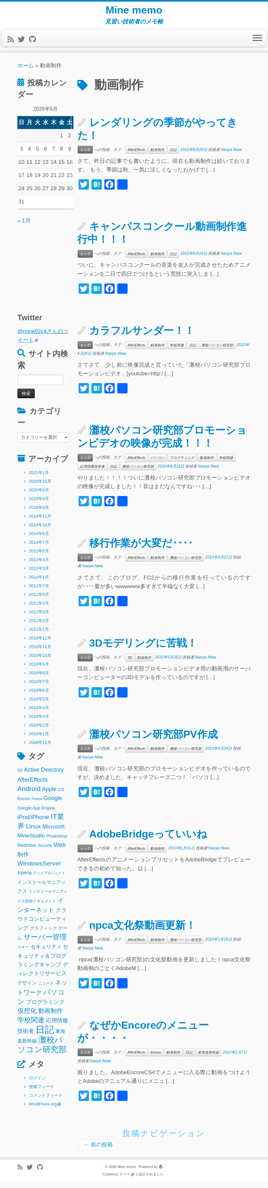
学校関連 (177, 350)
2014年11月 (40, 522)
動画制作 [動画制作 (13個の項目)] (50, 1016)
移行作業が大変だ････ (141, 549)
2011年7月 (39, 591)
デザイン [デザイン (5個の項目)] (27, 988)
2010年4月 (39, 713)
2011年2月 (39, 626)
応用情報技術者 (92, 472)
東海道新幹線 (208, 1058)
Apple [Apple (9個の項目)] (49, 794)
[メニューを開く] (257, 44)
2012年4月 (39, 565)
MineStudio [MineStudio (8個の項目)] (31, 841)
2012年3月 (39, 574)
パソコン (157, 463)
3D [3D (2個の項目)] (20, 776)
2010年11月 (40, 652)
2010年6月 (39, 696)
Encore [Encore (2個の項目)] (23, 804)
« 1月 (24, 226)
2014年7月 (39, 548)
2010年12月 (40, 643)
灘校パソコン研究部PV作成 (153, 740)
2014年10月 (40, 530)
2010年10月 (40, 661)
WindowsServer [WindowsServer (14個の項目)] (39, 869)
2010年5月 (39, 704)
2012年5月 (39, 556)
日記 (173, 155)
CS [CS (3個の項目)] (61, 795)
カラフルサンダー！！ (142, 336)
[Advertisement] (57, 271)
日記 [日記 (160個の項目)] (44, 1035)
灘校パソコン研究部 (217, 350)
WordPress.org (43, 1109)
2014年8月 (39, 539)
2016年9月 (39, 513)
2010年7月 (39, 687)
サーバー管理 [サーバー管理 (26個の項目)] (45, 942)
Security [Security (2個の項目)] (45, 851)
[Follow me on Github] (34, 45)
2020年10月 (40, 487)
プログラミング (182, 463)
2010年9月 (39, 670)
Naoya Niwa (231, 155)
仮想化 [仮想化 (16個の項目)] (27, 1016)
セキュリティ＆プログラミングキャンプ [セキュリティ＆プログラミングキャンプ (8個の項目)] (42, 961)
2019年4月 (39, 504)
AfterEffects (136, 155)
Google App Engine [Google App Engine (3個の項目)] (36, 813)
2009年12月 (40, 748)
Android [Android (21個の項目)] (29, 794)
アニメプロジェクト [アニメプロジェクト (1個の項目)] (49, 879)
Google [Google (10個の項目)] (52, 804)
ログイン (37, 1083)
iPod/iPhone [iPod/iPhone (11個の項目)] (33, 822)
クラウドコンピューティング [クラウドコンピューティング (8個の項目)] (42, 924)
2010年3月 (39, 722)
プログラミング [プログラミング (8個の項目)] (45, 1008)
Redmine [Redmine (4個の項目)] (26, 850)
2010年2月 (39, 730)
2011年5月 (39, 600)
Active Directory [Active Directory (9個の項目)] (44, 775)
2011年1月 (39, 635)
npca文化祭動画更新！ (142, 930)
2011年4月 (39, 609)
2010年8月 (39, 678)
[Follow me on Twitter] (23, 45)
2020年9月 (39, 495)
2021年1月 (39, 478)
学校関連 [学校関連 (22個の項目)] (30, 1025)
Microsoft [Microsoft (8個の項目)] (54, 832)
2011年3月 (39, 617)
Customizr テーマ (116, 1180)
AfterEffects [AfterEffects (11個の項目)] (32, 785)
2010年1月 (39, 739)
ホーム (25, 71)
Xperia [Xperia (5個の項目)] (24, 878)
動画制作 (157, 155)
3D (130, 663)
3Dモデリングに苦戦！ (143, 649)
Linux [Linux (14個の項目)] (33, 832)
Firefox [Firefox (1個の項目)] (37, 805)
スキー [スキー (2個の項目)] (23, 953)
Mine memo (134, 13)
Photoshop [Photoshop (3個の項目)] (56, 841)
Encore (155, 1058)
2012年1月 (39, 582)
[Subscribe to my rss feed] (12, 45)
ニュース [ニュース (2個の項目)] (46, 988)
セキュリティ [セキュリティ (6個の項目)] (46, 952)
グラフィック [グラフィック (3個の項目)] (43, 933)
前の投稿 (98, 1150)
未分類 (85, 155)
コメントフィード (45, 1101)
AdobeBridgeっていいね (148, 840)
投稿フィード (41, 1092)
